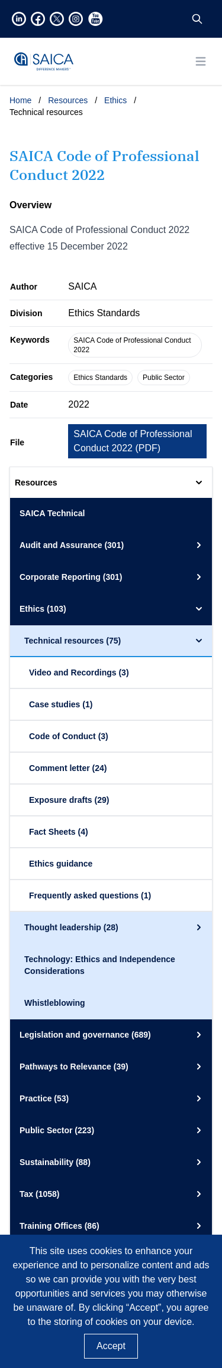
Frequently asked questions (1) (90, 895)
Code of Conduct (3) (68, 736)
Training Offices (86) (112, 1226)
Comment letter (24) (68, 768)
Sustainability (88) (112, 1162)
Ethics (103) (112, 609)
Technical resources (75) (114, 641)
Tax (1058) (112, 1194)
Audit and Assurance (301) (112, 545)
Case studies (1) (60, 704)
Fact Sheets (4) (58, 831)
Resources (68, 100)
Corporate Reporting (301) (112, 577)
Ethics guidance (60, 863)
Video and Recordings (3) (79, 672)
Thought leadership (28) (114, 927)
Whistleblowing (54, 1003)
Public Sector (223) (112, 1130)
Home (20, 100)
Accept (111, 1346)
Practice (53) (112, 1098)
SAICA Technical (52, 513)
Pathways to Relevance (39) (112, 1066)
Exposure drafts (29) (69, 800)
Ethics (115, 100)
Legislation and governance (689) (112, 1035)
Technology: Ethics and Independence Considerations (99, 965)
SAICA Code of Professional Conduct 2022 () (132, 441)
